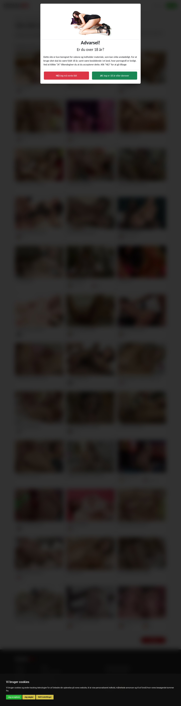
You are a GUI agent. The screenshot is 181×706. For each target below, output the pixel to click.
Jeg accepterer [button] (14, 697)
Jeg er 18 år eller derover (114, 75)
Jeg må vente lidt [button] (66, 75)
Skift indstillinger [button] (45, 697)
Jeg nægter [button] (28, 697)
